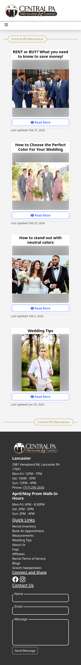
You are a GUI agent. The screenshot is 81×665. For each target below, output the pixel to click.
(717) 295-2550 (33, 487)
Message (21, 619)
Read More (40, 122)
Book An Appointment (28, 531)
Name (19, 593)
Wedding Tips (22, 540)
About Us (18, 545)
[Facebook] (15, 579)
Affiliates (18, 554)
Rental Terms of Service (29, 558)
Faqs (15, 549)
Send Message (25, 650)
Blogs (16, 563)
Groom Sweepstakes (26, 568)
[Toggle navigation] (6, 24)
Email (18, 606)
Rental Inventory (24, 526)
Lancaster (21, 458)
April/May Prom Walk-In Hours (35, 496)
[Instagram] (22, 579)
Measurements (23, 535)
